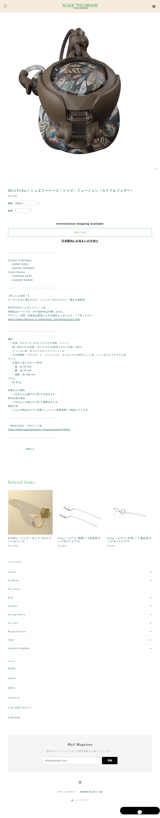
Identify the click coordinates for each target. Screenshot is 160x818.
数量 (10, 211)
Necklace (13, 606)
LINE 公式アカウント (20, 708)
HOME (12, 668)
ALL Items (14, 589)
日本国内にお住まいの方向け (80, 240)
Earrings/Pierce (17, 614)
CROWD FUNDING (19, 648)
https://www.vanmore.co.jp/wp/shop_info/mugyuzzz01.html (44, 319)
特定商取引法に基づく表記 (91, 792)
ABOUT (12, 678)
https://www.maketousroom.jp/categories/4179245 (39, 429)
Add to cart (80, 232)
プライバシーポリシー (66, 792)
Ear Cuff (13, 623)
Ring (10, 597)
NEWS (11, 688)
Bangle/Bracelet (17, 631)
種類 (10, 203)
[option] (80, 93)
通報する (30, 449)
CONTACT (14, 698)
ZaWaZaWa (14, 717)
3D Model (13, 580)
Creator (12, 572)
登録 (109, 760)
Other (11, 640)
